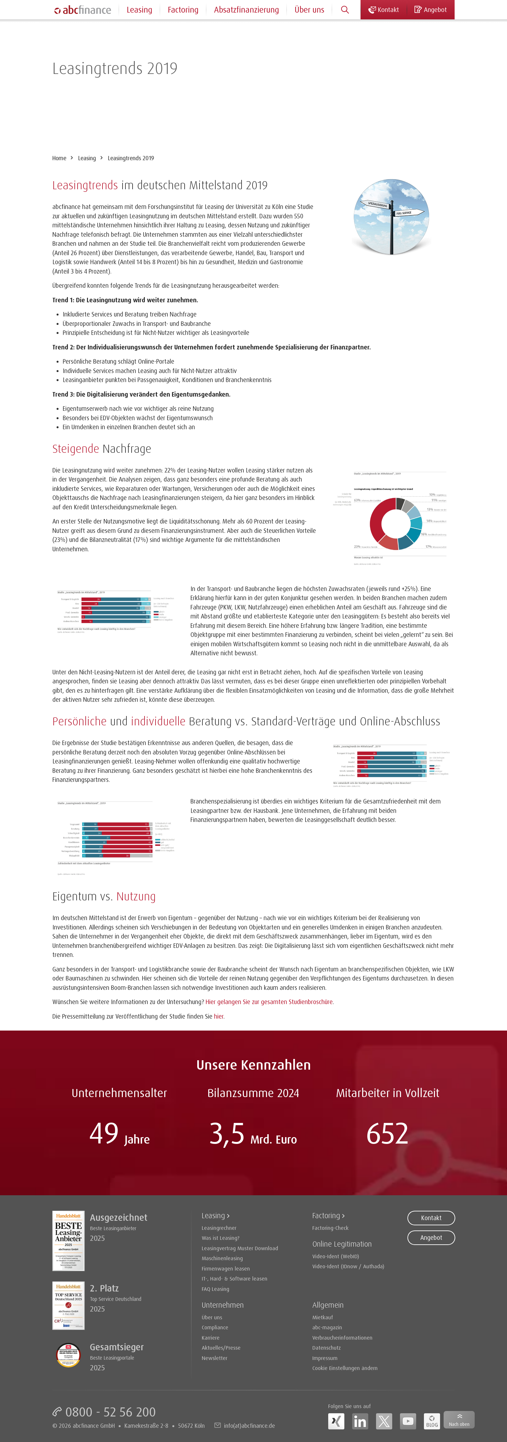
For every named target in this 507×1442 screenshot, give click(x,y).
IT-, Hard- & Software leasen (234, 1278)
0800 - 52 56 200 (110, 1412)
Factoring (183, 10)
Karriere (211, 1337)
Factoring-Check (330, 1227)
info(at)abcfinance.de (249, 1425)
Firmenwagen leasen (226, 1268)
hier (218, 1016)
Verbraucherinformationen (342, 1337)
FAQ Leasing (215, 1288)
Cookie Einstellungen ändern (345, 1367)
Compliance (215, 1327)
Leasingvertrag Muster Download (240, 1248)
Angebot (431, 1237)
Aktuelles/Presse (221, 1347)
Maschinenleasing (222, 1258)
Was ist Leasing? (221, 1237)
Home (59, 157)
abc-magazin (327, 1327)
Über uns (309, 10)
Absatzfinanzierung (246, 10)
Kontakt (431, 1218)
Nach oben (459, 1424)
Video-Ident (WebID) (335, 1256)
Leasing (87, 157)
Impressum (325, 1357)
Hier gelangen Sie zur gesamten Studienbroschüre (269, 1002)
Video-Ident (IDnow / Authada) (348, 1266)
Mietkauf (322, 1317)
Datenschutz (326, 1347)
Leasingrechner (219, 1227)
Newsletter (214, 1357)
